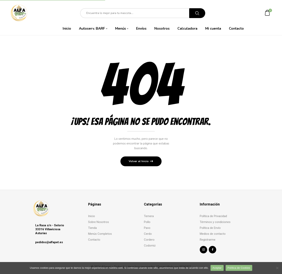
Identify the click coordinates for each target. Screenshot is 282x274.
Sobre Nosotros (98, 222)
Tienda (92, 228)
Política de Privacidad (213, 216)
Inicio (91, 216)
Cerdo (148, 234)
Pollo (147, 222)
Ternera (149, 216)
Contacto (94, 239)
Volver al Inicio (139, 161)
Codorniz (150, 245)
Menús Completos (100, 234)
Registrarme (207, 239)
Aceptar (217, 267)
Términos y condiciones (215, 222)
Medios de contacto (213, 234)
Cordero (149, 239)
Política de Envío (210, 228)
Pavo (147, 228)
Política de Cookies (239, 267)
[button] (267, 13)
